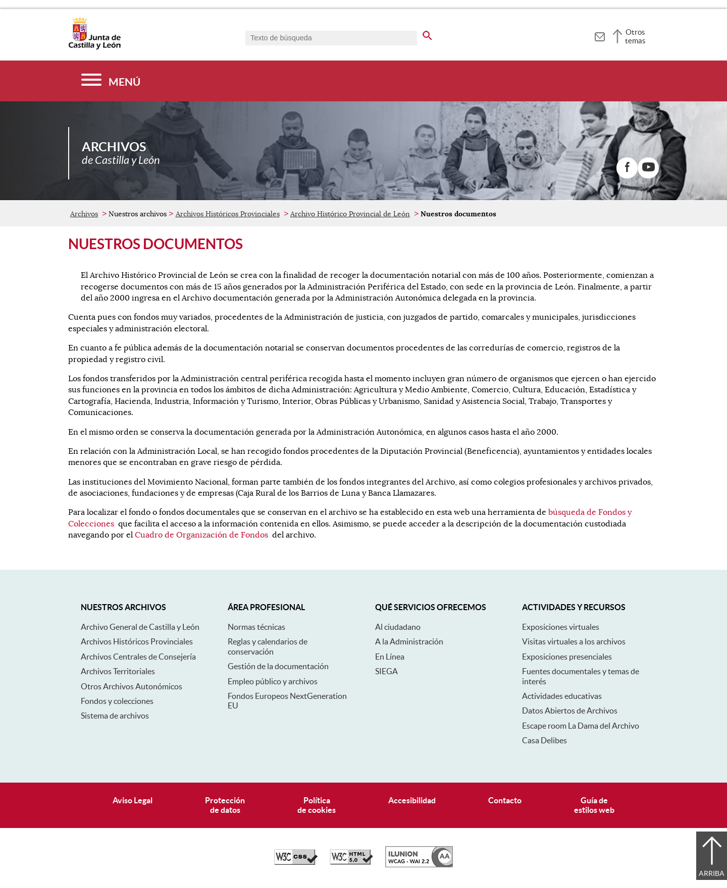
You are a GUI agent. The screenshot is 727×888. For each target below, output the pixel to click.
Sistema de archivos (115, 715)
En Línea (389, 656)
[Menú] (110, 81)
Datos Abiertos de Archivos (569, 710)
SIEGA (386, 671)
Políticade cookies (316, 805)
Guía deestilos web (594, 805)
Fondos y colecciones (117, 700)
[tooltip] (599, 35)
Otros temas (635, 36)
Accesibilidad (412, 800)
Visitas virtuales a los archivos (574, 641)
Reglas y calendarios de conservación (267, 646)
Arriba (711, 873)
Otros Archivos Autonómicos (131, 686)
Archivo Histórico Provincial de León (350, 213)
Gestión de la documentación (278, 666)
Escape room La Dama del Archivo (580, 725)
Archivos (84, 213)
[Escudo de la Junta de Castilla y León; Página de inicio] (94, 47)
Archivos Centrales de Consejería (138, 656)
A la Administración (409, 641)
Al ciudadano (398, 626)
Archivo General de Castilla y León (140, 626)
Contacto (505, 800)
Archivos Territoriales (118, 671)
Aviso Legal (132, 800)
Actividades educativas (562, 695)
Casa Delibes (544, 740)
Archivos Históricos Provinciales (228, 213)
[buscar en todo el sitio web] (427, 33)
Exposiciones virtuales (560, 626)
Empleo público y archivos (273, 681)
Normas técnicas (256, 626)
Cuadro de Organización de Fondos (201, 535)
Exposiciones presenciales (567, 656)
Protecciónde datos (225, 805)
